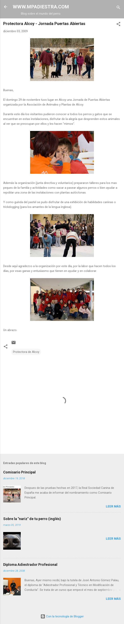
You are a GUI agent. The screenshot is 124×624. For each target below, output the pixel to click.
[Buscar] (118, 8)
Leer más (113, 506)
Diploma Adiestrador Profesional (30, 564)
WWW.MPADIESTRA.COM (41, 7)
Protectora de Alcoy (26, 352)
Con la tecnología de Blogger (62, 616)
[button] (118, 25)
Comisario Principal (19, 472)
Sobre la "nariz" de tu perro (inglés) (32, 519)
